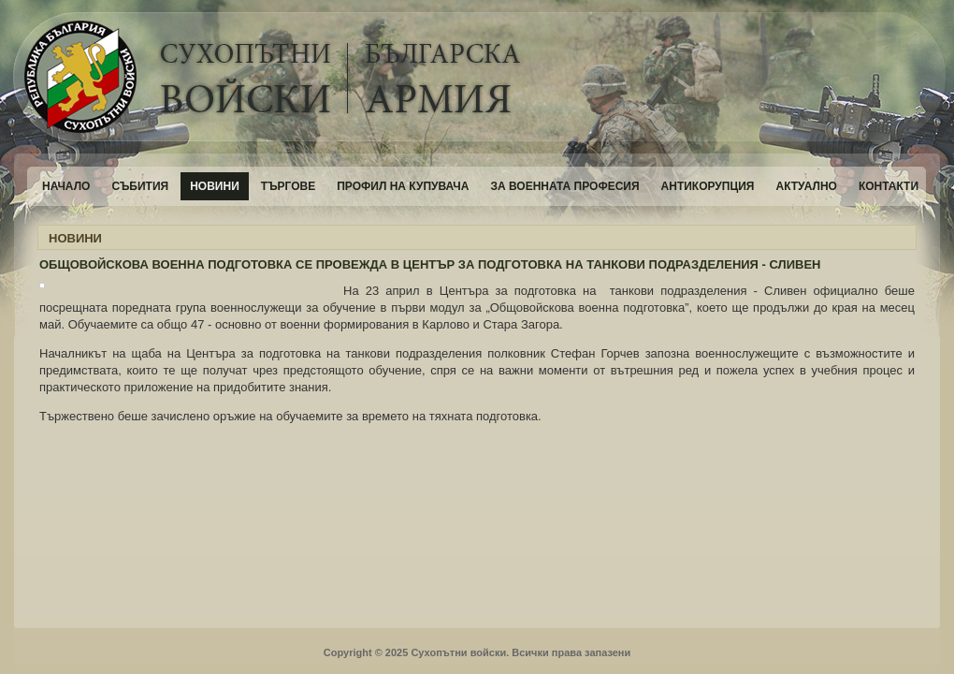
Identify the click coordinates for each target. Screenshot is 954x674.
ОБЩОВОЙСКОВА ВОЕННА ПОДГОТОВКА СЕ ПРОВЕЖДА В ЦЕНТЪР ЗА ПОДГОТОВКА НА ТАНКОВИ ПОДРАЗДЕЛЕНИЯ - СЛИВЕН (430, 264)
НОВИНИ (75, 238)
